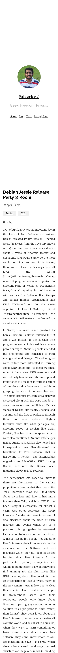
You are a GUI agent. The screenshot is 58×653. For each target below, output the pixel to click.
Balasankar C (29, 97)
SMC (23, 213)
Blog (21, 116)
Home (13, 116)
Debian (9, 213)
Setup (37, 116)
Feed (45, 116)
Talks (29, 116)
